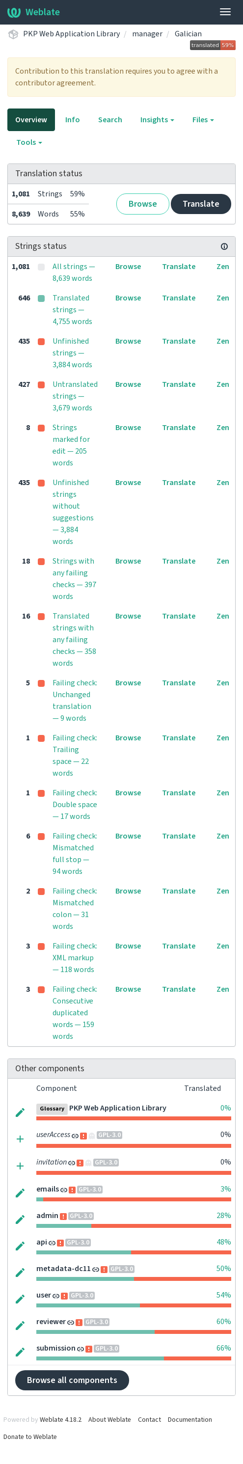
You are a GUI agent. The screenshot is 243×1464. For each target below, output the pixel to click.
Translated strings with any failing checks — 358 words (74, 640)
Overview (31, 119)
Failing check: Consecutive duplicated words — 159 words (75, 1013)
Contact (149, 1420)
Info (72, 119)
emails (47, 1189)
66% (223, 1348)
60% (223, 1321)
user (43, 1295)
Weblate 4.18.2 (60, 1420)
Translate (201, 204)
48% (223, 1242)
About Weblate (109, 1420)
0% (225, 1108)
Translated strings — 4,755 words (72, 310)
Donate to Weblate (30, 1437)
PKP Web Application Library (71, 33)
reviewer (51, 1321)
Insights (157, 119)
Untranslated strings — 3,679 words (75, 396)
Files (203, 119)
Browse (143, 204)
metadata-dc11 (63, 1268)
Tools (29, 142)
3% (225, 1189)
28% (223, 1215)
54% (223, 1295)
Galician (188, 33)
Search (110, 119)
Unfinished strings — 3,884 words (72, 353)
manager (147, 33)
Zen (222, 266)
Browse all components (72, 1380)
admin (47, 1215)
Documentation (190, 1420)
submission (56, 1348)
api (41, 1242)
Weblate (33, 12)
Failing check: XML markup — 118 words (75, 958)
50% (223, 1268)
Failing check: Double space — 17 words (75, 804)
